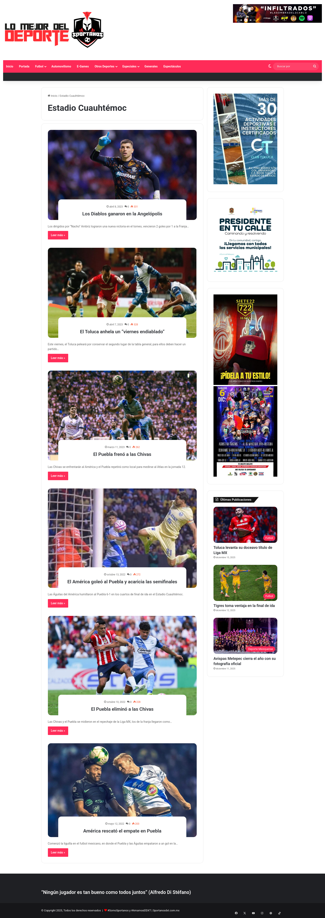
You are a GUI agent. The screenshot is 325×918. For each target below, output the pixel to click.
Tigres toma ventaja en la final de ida (244, 605)
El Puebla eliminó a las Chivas (122, 708)
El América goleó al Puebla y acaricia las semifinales (122, 577)
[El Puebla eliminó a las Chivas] (122, 665)
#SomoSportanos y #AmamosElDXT (129, 910)
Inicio (9, 66)
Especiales (129, 66)
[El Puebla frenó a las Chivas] (122, 415)
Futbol (39, 66)
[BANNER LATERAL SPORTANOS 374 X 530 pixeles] (245, 475)
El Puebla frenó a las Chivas (122, 453)
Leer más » (58, 235)
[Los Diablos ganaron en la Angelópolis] (122, 175)
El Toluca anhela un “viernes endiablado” (122, 331)
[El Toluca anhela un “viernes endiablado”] (122, 293)
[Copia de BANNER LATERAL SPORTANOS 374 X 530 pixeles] (245, 384)
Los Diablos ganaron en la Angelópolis (122, 213)
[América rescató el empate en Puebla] (122, 790)
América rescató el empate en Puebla (122, 830)
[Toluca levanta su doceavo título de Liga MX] (245, 525)
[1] (245, 183)
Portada (24, 66)
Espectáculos (172, 66)
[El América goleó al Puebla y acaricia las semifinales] (122, 538)
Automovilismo (61, 66)
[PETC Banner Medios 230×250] (245, 273)
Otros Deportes (104, 66)
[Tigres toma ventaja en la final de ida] (245, 583)
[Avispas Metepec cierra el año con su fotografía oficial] (245, 636)
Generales (151, 66)
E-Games (83, 66)
